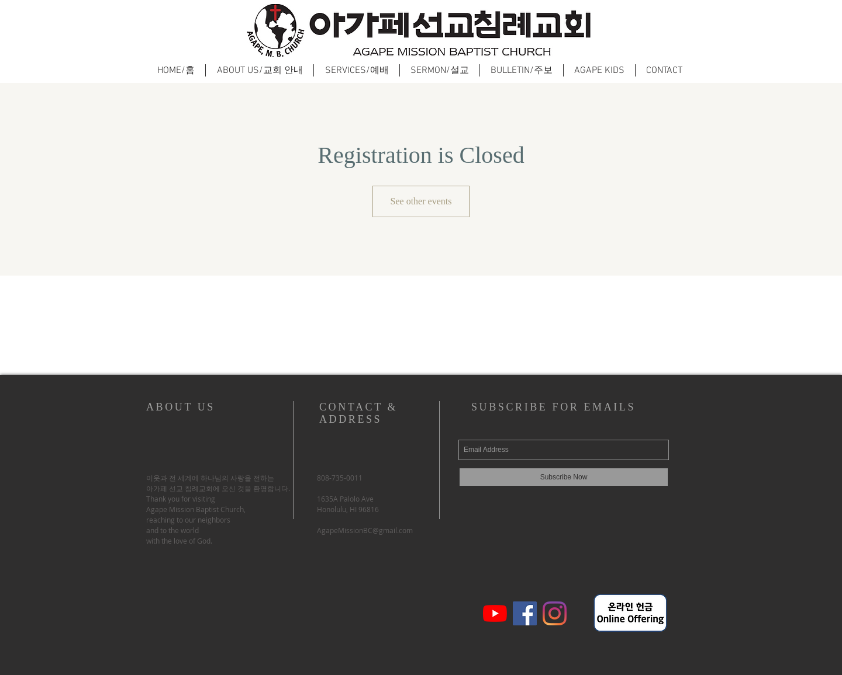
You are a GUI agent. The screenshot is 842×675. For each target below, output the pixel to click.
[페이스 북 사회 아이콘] (525, 613)
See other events (421, 201)
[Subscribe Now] (563, 477)
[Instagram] (555, 613)
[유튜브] (495, 613)
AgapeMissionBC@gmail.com (365, 530)
